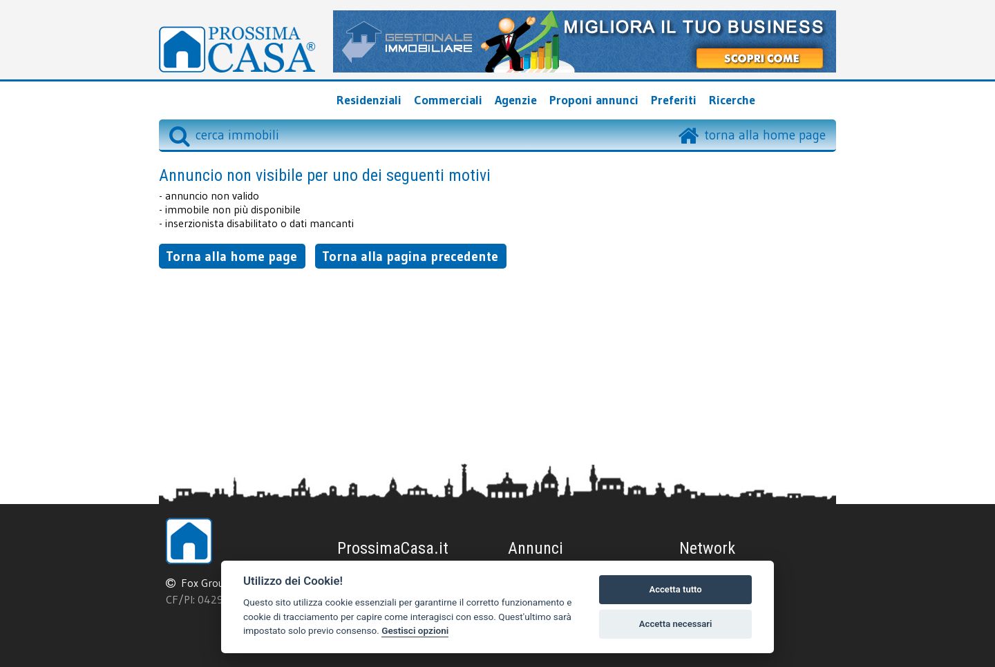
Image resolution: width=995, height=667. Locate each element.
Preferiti (673, 100)
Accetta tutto (675, 589)
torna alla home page (765, 134)
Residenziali (369, 100)
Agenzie (516, 100)
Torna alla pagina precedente (410, 256)
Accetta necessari (675, 624)
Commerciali (448, 100)
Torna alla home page (231, 256)
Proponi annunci (593, 100)
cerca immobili (224, 134)
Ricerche (732, 100)
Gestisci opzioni (414, 630)
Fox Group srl (213, 583)
